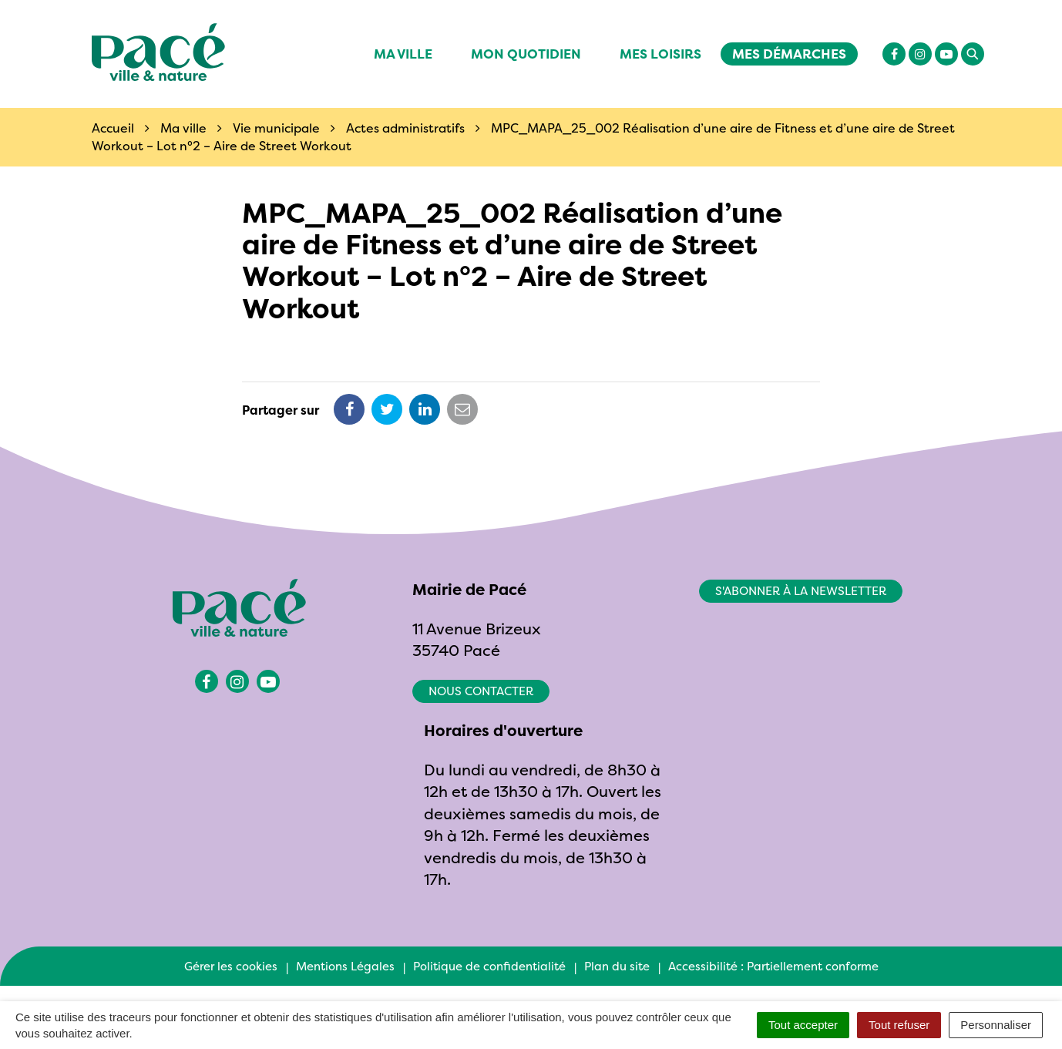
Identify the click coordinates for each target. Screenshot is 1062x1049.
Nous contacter (480, 691)
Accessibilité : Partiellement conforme (773, 966)
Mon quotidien (526, 53)
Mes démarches (789, 53)
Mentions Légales (345, 966)
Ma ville (403, 53)
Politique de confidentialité (489, 966)
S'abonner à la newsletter (800, 591)
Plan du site (617, 966)
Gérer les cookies (230, 966)
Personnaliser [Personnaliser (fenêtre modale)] (995, 1024)
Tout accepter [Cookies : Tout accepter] (803, 1024)
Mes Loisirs (660, 53)
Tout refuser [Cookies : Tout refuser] (899, 1024)
